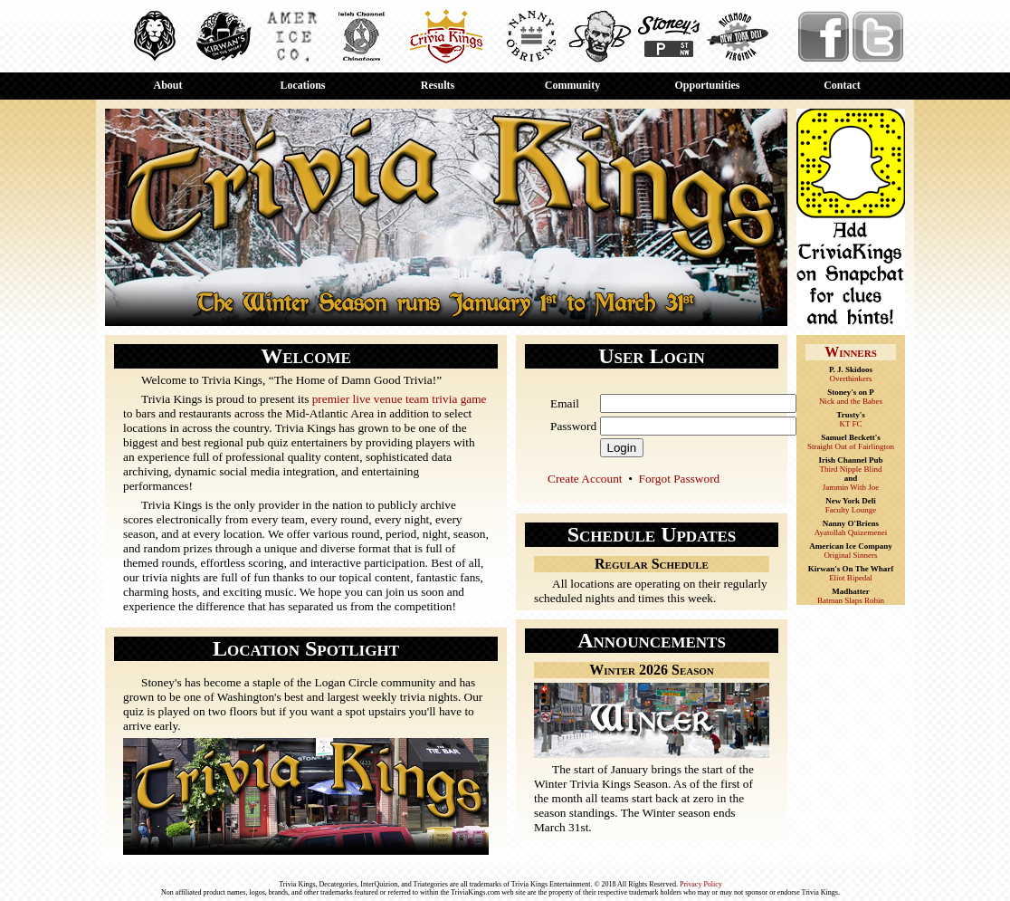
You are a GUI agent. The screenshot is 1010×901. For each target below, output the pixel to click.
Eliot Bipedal (850, 577)
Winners (850, 351)
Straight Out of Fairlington (850, 446)
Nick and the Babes (850, 401)
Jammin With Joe (851, 487)
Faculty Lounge (851, 509)
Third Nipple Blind (851, 469)
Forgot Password (679, 478)
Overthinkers (851, 378)
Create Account (585, 478)
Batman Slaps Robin (850, 600)
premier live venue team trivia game (399, 399)
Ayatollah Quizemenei (851, 532)
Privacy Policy (701, 884)
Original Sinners (850, 555)
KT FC (850, 423)
